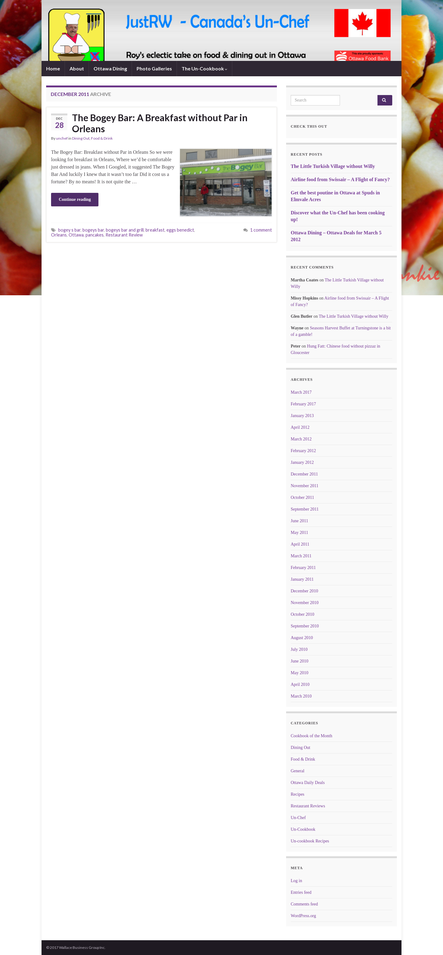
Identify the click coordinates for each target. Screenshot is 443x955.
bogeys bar (93, 230)
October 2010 (302, 614)
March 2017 (301, 392)
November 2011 (304, 485)
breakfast (155, 230)
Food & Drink (102, 138)
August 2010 (302, 637)
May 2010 (299, 672)
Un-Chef (298, 817)
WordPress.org (303, 915)
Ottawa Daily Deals (308, 782)
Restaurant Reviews (308, 806)
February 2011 (303, 567)
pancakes (95, 234)
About (77, 68)
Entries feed (301, 892)
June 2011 (299, 521)
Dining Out (81, 138)
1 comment (261, 230)
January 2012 (302, 462)
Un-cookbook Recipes (310, 841)
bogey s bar (69, 230)
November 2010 (305, 602)
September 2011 (305, 509)
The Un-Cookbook (204, 68)
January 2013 (302, 415)
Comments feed (304, 904)
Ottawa (76, 234)
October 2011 (302, 497)
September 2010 (305, 626)
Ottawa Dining (110, 68)
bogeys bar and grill (125, 230)
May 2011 (299, 532)
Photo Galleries (154, 68)
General (297, 771)
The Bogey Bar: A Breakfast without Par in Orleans (160, 123)
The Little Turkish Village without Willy (333, 166)
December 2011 (304, 474)
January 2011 (302, 579)
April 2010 (300, 684)
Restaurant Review (124, 234)
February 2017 (303, 404)
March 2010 (301, 696)
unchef (62, 138)
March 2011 (301, 556)
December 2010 (304, 591)
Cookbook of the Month (311, 736)
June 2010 (299, 661)
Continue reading (75, 199)
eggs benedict (180, 230)
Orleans (59, 234)
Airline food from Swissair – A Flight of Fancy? (340, 179)
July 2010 (299, 649)
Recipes (297, 794)
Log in (296, 880)
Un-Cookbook (303, 829)
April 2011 (300, 544)
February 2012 (303, 450)
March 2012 (301, 439)
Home (53, 68)
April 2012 (300, 427)
